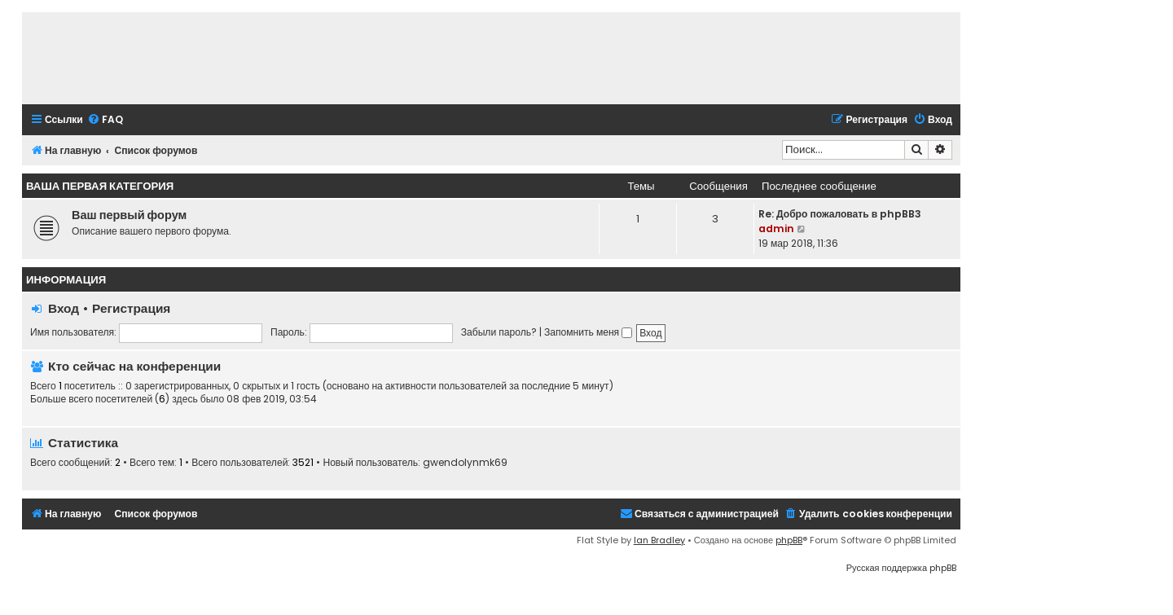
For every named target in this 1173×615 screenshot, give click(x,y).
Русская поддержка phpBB (901, 567)
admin (776, 228)
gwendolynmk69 (465, 462)
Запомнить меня (588, 332)
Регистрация (131, 308)
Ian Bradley (659, 540)
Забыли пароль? (499, 332)
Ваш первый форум (129, 215)
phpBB (788, 540)
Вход (63, 308)
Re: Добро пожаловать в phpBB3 (839, 214)
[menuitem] (105, 120)
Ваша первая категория (100, 186)
